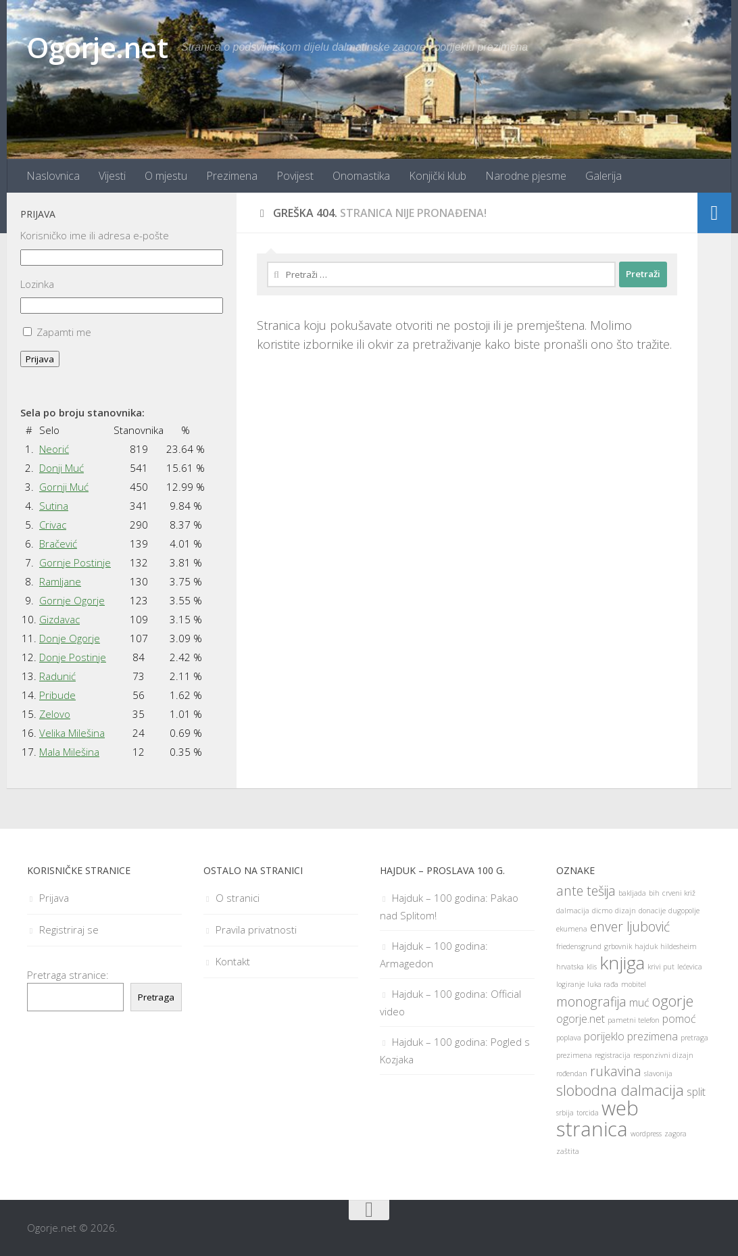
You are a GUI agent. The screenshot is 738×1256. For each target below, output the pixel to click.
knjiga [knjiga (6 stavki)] (622, 962)
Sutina (53, 505)
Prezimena (231, 175)
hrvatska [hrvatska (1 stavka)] (570, 966)
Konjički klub (437, 175)
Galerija (603, 175)
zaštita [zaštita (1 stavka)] (567, 1151)
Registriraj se (69, 929)
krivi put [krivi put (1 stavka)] (660, 966)
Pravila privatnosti (256, 929)
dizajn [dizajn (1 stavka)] (625, 910)
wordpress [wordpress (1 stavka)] (646, 1133)
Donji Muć (61, 468)
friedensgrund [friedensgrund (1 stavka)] (578, 946)
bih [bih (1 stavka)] (654, 893)
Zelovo (54, 714)
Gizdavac (59, 619)
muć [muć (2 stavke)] (639, 1002)
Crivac (52, 524)
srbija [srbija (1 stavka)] (565, 1112)
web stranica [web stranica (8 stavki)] (597, 1118)
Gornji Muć (64, 486)
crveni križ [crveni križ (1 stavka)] (678, 893)
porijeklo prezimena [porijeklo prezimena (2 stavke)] (631, 1036)
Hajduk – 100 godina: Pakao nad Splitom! (449, 906)
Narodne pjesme (525, 175)
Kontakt (233, 961)
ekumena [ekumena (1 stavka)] (571, 929)
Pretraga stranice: (68, 975)
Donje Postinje (72, 657)
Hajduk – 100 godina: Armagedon (434, 954)
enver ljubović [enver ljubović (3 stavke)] (630, 926)
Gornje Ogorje (72, 600)
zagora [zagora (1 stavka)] (675, 1133)
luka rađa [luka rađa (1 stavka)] (602, 984)
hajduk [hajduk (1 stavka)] (646, 946)
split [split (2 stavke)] (696, 1091)
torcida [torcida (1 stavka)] (587, 1112)
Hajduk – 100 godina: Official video (450, 1002)
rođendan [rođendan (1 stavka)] (571, 1073)
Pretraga (156, 997)
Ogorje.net (97, 47)
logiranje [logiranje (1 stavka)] (570, 984)
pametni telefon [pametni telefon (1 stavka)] (634, 1020)
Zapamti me (63, 332)
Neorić (54, 449)
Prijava (40, 359)
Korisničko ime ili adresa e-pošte (94, 235)
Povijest (295, 175)
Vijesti (112, 175)
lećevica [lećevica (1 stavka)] (689, 966)
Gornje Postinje (75, 562)
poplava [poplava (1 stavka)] (568, 1037)
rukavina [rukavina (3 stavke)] (615, 1071)
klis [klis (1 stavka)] (592, 966)
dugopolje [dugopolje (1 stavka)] (683, 910)
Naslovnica (53, 175)
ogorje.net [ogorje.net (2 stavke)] (580, 1018)
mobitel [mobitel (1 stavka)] (633, 984)
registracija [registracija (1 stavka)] (613, 1055)
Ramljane (60, 581)
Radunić (57, 676)
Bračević (58, 543)
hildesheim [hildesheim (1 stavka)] (678, 946)
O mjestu (166, 175)
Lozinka (37, 284)
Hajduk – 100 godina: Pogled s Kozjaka (455, 1050)
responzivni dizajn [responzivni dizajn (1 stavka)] (663, 1055)
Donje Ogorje (69, 638)
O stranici (238, 897)
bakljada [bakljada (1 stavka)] (632, 893)
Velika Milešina (72, 733)
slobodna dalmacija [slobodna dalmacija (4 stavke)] (620, 1090)
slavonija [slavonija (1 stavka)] (658, 1073)
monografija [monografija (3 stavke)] (591, 1001)
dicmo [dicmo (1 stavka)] (602, 910)
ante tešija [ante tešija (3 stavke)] (586, 890)
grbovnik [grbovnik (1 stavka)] (618, 946)
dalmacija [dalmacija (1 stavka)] (572, 910)
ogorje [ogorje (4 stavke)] (672, 1000)
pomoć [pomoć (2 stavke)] (679, 1018)
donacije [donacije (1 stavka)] (652, 910)
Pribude (57, 695)
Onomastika (361, 175)
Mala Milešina (69, 751)
